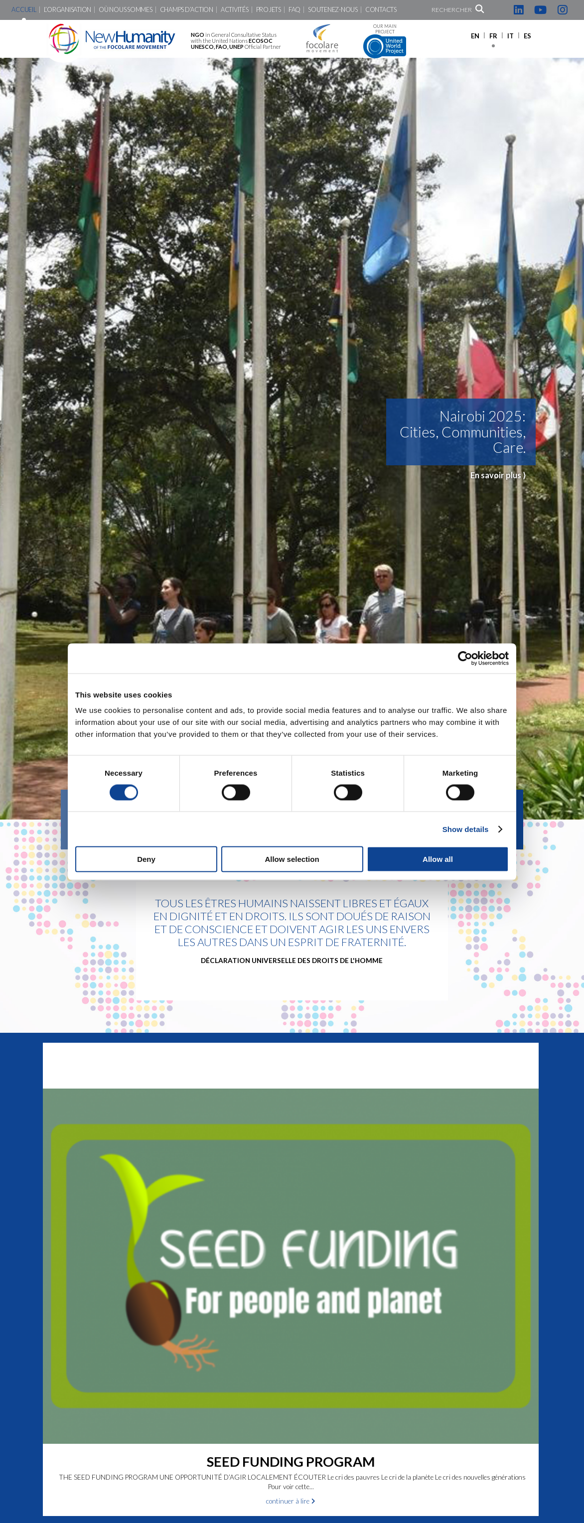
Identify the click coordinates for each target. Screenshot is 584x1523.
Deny (146, 859)
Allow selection (292, 859)
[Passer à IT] (510, 35)
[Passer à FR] (493, 35)
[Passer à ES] (527, 35)
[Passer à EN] (475, 35)
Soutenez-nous (333, 9)
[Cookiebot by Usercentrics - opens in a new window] (465, 658)
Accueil (23, 9)
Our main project (384, 41)
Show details (465, 829)
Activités (235, 9)
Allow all (438, 859)
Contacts (381, 9)
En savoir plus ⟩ (498, 475)
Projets (268, 9)
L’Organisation (67, 9)
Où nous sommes (125, 9)
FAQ (294, 9)
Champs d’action (186, 9)
